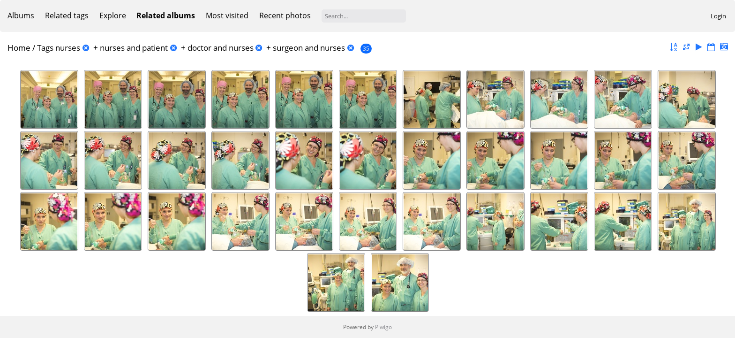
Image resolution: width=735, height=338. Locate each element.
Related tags (67, 15)
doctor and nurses (221, 47)
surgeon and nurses (309, 47)
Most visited (227, 15)
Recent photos (285, 15)
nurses (67, 47)
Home (19, 47)
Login (718, 16)
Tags (45, 47)
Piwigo (383, 327)
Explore (112, 15)
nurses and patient (134, 47)
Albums (21, 15)
